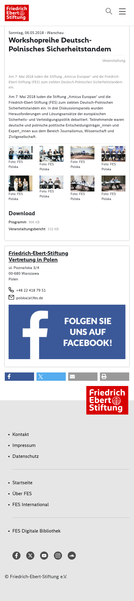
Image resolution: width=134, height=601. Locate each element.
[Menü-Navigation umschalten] (122, 11)
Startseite (22, 482)
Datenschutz (25, 456)
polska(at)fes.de (29, 298)
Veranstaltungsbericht (27, 229)
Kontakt (20, 434)
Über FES (22, 493)
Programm (18, 222)
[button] (19, 376)
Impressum (24, 445)
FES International (30, 504)
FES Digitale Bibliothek (36, 531)
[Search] (109, 11)
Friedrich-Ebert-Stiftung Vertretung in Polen (38, 256)
